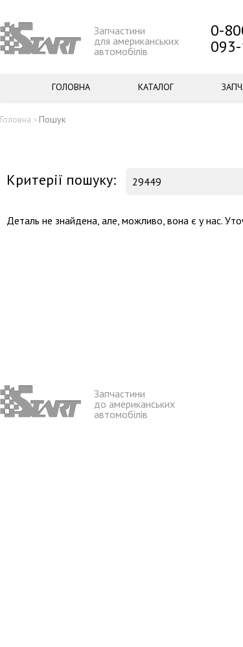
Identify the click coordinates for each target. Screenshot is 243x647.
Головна (71, 87)
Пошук (52, 119)
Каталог (156, 87)
